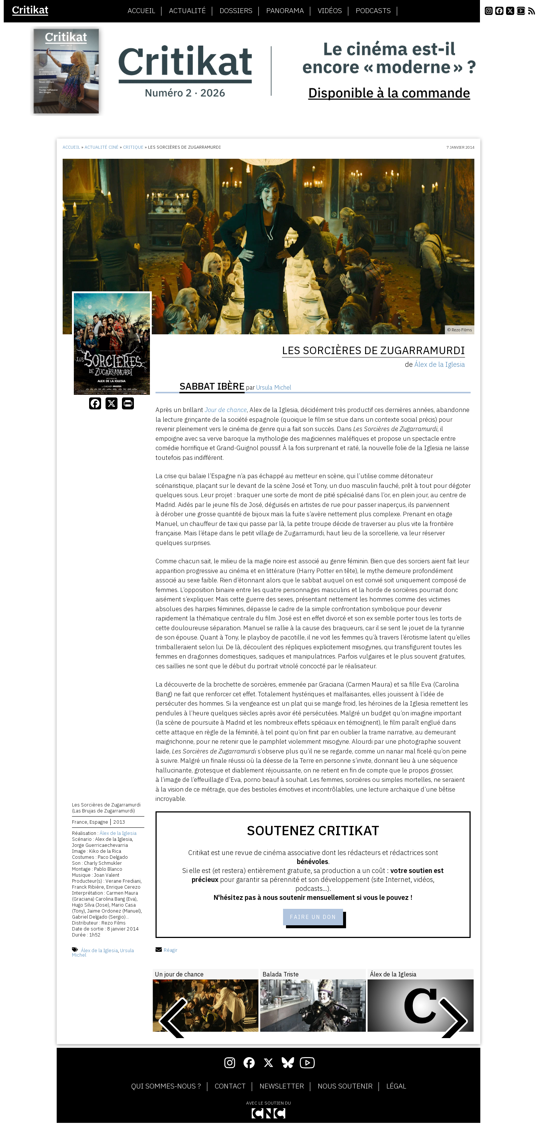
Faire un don (313, 918)
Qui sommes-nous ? (166, 1087)
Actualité (187, 11)
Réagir (167, 951)
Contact (230, 1087)
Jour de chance (226, 410)
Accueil (141, 11)
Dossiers (236, 11)
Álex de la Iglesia (118, 834)
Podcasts (373, 11)
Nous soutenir (345, 1087)
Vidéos (330, 11)
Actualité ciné (102, 147)
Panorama (285, 11)
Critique (133, 147)
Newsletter (282, 1087)
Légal (396, 1087)
